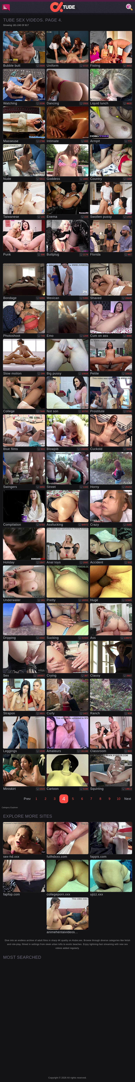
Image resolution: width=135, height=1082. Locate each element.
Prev (27, 799)
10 (118, 799)
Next (127, 799)
